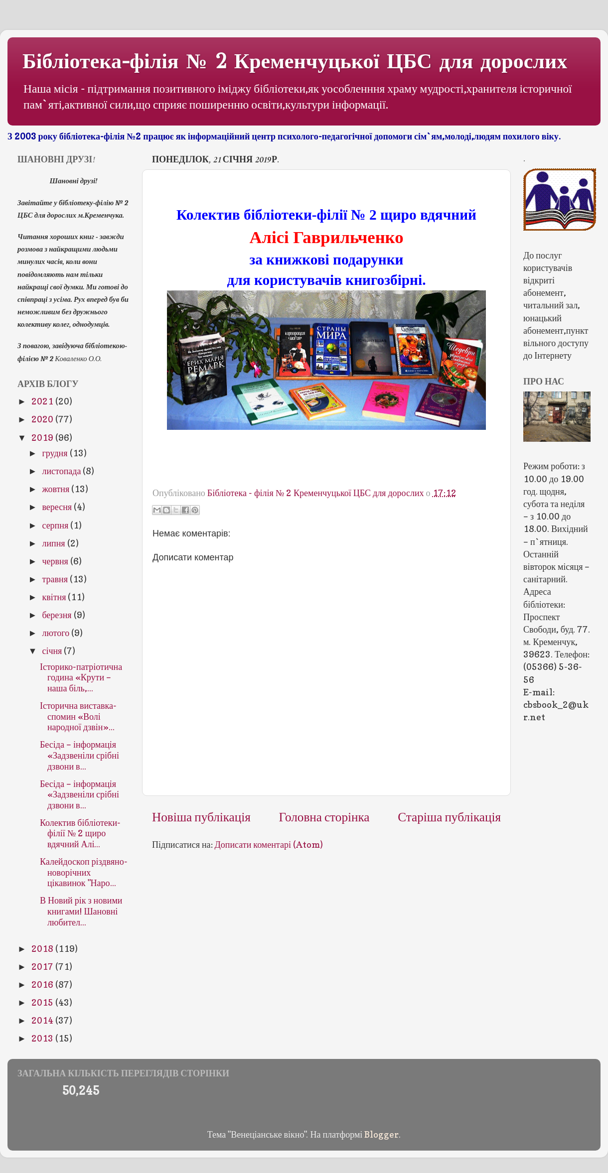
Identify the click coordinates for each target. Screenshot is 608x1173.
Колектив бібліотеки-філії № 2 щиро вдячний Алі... (80, 833)
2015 (43, 1002)
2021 (43, 401)
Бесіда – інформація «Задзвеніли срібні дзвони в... (79, 755)
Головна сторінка (324, 816)
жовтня (56, 489)
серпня (56, 525)
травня (56, 579)
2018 (43, 948)
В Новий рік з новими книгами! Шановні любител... (81, 911)
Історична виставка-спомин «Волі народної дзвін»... (78, 716)
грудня (55, 453)
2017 (43, 966)
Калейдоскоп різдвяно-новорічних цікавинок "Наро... (84, 872)
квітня (55, 597)
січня (53, 651)
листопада (62, 471)
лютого (56, 633)
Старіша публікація (449, 816)
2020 (43, 419)
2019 (43, 437)
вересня (58, 507)
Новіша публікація (201, 816)
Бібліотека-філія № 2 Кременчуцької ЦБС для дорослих (294, 61)
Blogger (381, 1134)
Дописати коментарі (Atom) (269, 844)
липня (54, 543)
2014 (43, 1020)
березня (57, 615)
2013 (43, 1038)
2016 (43, 984)
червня (56, 561)
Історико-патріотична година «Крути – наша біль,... (81, 677)
